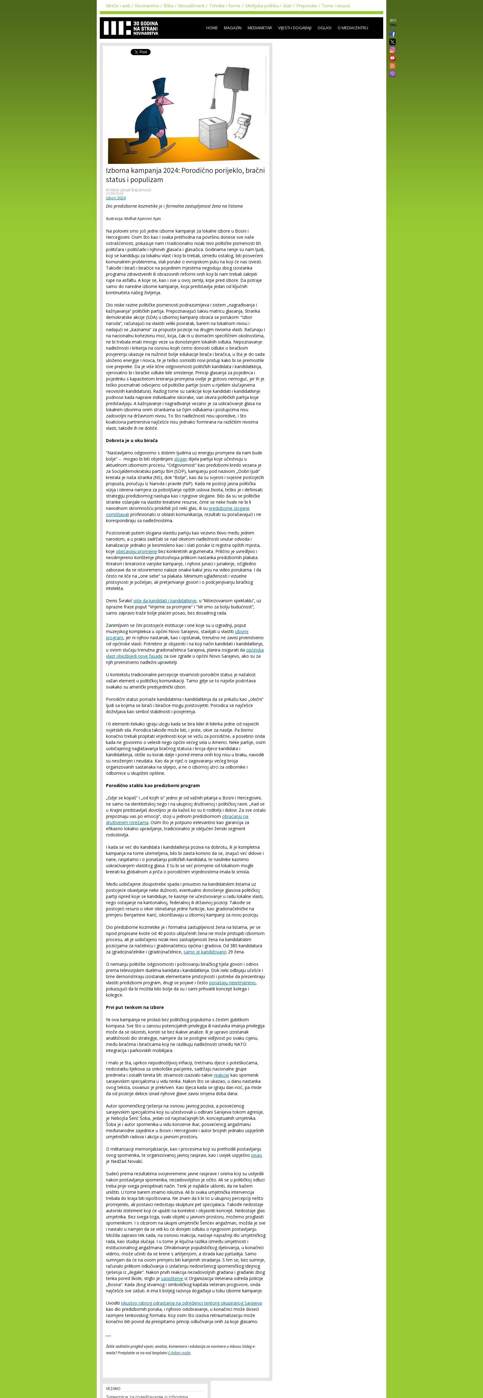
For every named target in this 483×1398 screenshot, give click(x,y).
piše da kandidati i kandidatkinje (165, 600)
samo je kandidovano (205, 952)
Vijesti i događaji (294, 27)
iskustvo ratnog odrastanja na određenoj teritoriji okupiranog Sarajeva (191, 1303)
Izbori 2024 (116, 198)
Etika (168, 6)
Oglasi (324, 27)
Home (212, 27)
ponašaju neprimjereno (232, 983)
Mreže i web (118, 6)
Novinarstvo (147, 6)
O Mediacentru (353, 27)
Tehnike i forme (225, 6)
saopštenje (172, 1278)
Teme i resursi (336, 6)
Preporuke (306, 6)
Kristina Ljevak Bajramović (128, 190)
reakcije (221, 1075)
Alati (287, 6)
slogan (180, 459)
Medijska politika (261, 6)
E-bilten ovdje (179, 1352)
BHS (393, 20)
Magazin (233, 27)
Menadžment (191, 6)
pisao (256, 1155)
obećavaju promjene (136, 551)
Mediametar (260, 27)
